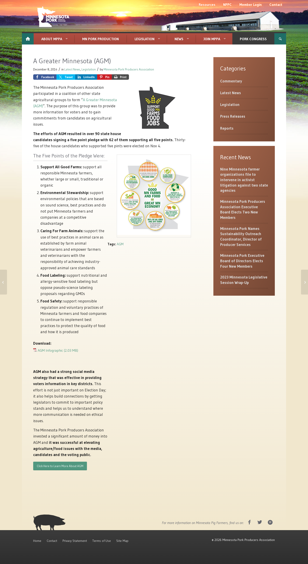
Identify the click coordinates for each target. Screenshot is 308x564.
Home (37, 541)
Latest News (72, 69)
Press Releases (232, 116)
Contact (52, 541)
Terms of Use (101, 541)
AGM (120, 244)
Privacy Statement (75, 541)
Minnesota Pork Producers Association (129, 69)
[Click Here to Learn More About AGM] (60, 466)
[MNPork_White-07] (52, 17)
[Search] (280, 38)
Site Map (122, 541)
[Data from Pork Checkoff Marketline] (3, 282)
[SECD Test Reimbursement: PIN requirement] (304, 282)
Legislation (89, 69)
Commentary (231, 81)
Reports (226, 128)
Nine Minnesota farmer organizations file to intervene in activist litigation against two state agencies (244, 180)
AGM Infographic (50, 350)
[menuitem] (207, 4)
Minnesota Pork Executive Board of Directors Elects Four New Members (242, 260)
